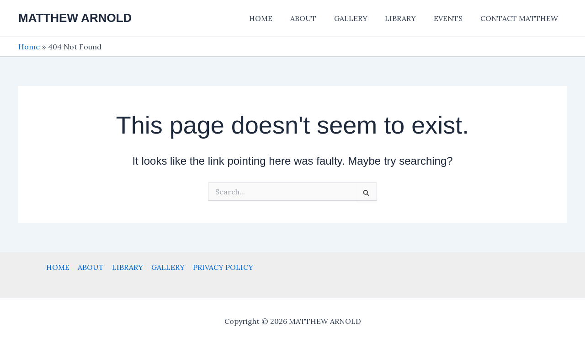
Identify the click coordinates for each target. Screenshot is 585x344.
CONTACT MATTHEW (520, 18)
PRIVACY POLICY (221, 267)
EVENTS (452, 18)
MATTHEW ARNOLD (75, 18)
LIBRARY (408, 18)
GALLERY (361, 18)
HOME (277, 18)
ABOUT (317, 18)
